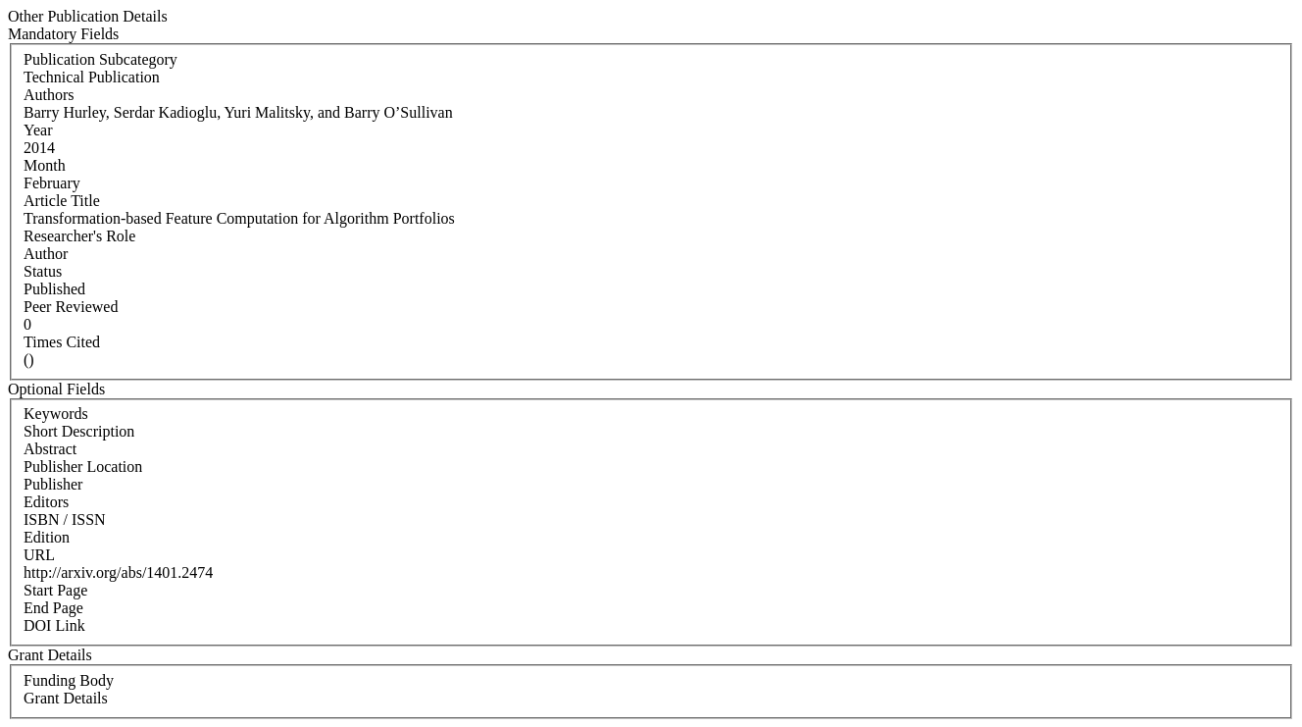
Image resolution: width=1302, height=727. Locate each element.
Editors (46, 501)
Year (38, 130)
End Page (53, 607)
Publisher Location (83, 466)
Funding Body (69, 680)
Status (43, 271)
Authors (49, 94)
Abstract (50, 449)
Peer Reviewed (71, 306)
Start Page (55, 590)
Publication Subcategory (100, 59)
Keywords (56, 413)
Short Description (79, 431)
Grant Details (66, 698)
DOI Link (54, 625)
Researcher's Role (79, 236)
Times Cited (62, 342)
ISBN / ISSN (65, 519)
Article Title (62, 200)
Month (45, 165)
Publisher (53, 484)
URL (39, 554)
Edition (47, 537)
